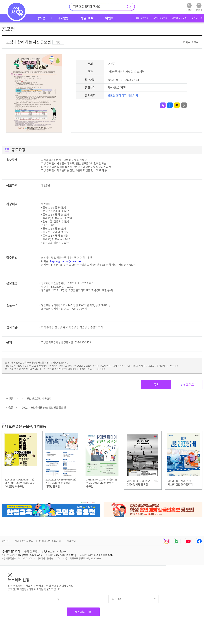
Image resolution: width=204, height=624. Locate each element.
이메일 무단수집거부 (50, 541)
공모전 (5, 541)
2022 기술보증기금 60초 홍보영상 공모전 (44, 407)
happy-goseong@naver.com (66, 261)
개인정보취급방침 (23, 541)
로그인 (189, 7)
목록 (156, 384)
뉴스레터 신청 (83, 612)
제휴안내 (71, 541)
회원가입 (199, 7)
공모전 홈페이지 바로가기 (122, 95)
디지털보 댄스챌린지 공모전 (36, 398)
